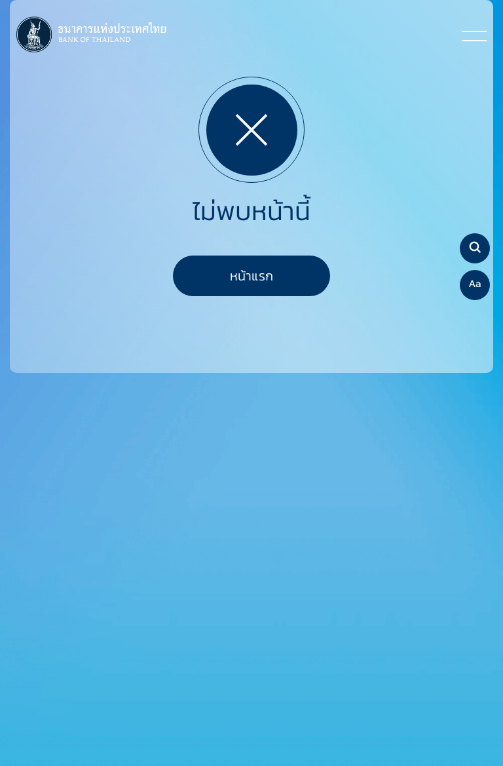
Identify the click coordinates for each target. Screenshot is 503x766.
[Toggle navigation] (474, 35)
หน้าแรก (251, 276)
